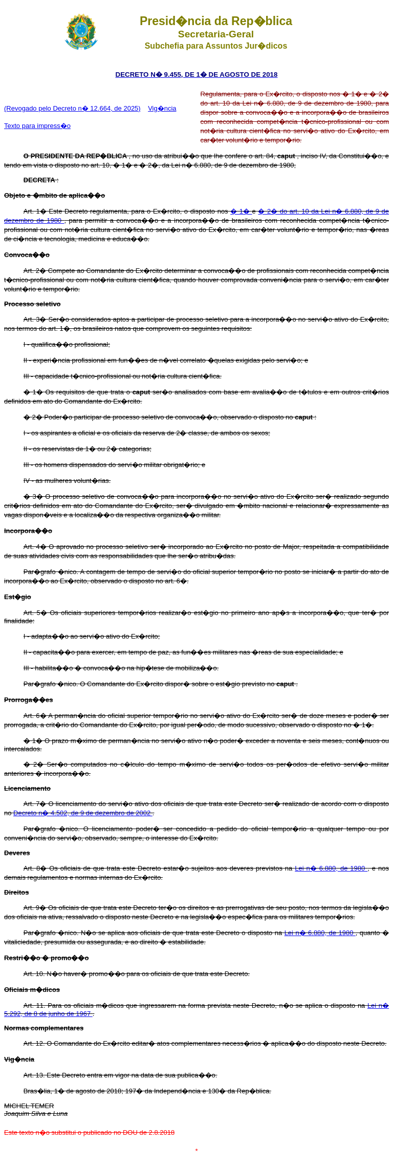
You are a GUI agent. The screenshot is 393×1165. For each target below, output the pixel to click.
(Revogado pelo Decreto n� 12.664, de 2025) (72, 108)
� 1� (241, 211)
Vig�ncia (162, 108)
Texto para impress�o (37, 126)
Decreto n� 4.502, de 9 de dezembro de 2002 (82, 813)
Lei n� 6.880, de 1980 (331, 868)
